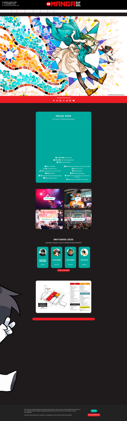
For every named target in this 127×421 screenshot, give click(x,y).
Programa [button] (49, 198)
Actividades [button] (20, 11)
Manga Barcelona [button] (5, 11)
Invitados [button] (36, 11)
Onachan (14, 11)
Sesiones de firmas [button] (49, 219)
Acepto (94, 411)
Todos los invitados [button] (63, 267)
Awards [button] (50, 11)
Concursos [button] (43, 11)
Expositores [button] (29, 11)
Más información (94, 415)
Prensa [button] (56, 11)
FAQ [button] (78, 198)
